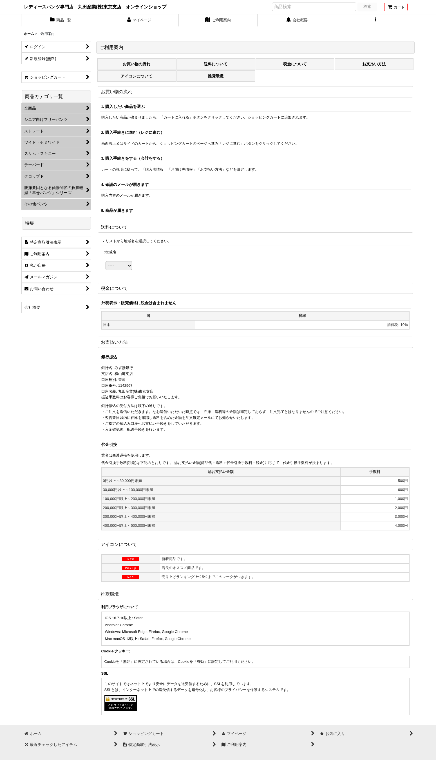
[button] (375, 20)
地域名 (110, 252)
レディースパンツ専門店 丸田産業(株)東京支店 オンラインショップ (95, 6)
